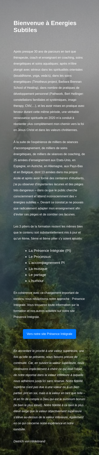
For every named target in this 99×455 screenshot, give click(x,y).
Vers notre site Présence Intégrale (49, 334)
